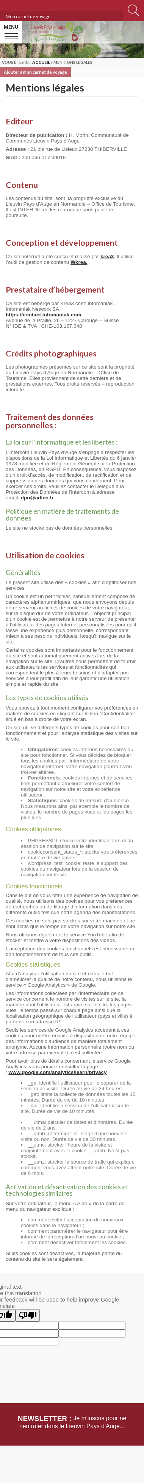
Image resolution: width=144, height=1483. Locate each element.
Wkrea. (78, 262)
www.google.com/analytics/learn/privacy (58, 1072)
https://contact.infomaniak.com (44, 315)
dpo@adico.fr (37, 498)
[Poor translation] (28, 1315)
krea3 (107, 256)
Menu (11, 27)
